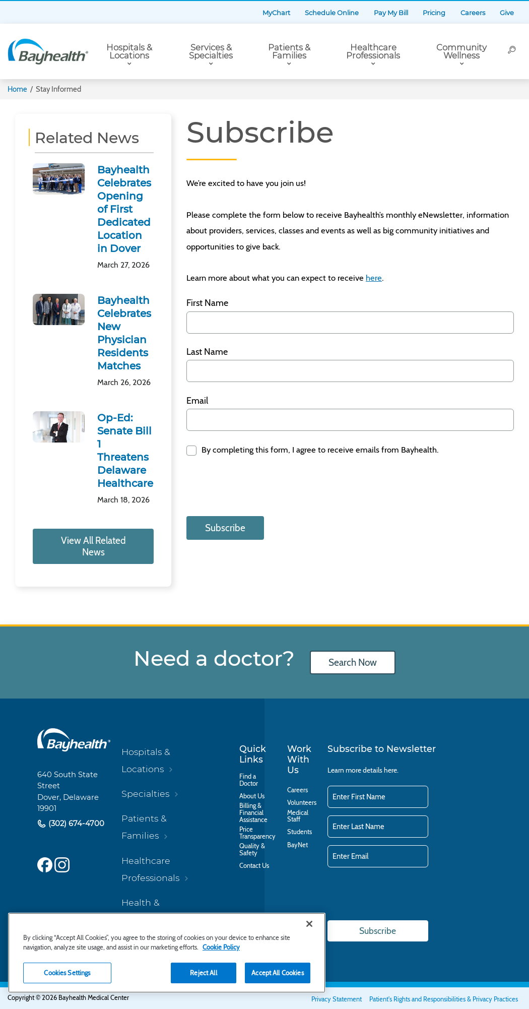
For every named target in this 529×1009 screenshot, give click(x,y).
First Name (207, 303)
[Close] (309, 924)
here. (391, 770)
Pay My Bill (391, 13)
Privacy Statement (336, 999)
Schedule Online (332, 13)
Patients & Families (289, 51)
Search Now (352, 662)
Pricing (434, 13)
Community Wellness (461, 51)
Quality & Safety (252, 850)
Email (197, 401)
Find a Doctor (248, 780)
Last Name (207, 352)
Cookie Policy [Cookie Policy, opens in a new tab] (221, 947)
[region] (166, 953)
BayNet (297, 845)
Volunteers (301, 802)
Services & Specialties (211, 51)
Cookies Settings (67, 973)
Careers (472, 13)
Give (507, 13)
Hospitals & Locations (129, 51)
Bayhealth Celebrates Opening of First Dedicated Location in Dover (124, 209)
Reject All (203, 973)
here (374, 278)
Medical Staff (297, 816)
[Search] (512, 51)
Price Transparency (257, 833)
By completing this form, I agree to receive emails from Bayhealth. (319, 450)
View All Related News (93, 546)
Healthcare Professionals (373, 51)
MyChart (276, 13)
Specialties (145, 793)
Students (299, 832)
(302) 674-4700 (75, 823)
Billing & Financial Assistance (253, 813)
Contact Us (254, 865)
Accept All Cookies (277, 973)
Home (17, 89)
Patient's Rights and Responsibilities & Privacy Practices (443, 999)
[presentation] (263, 488)
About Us (251, 796)
